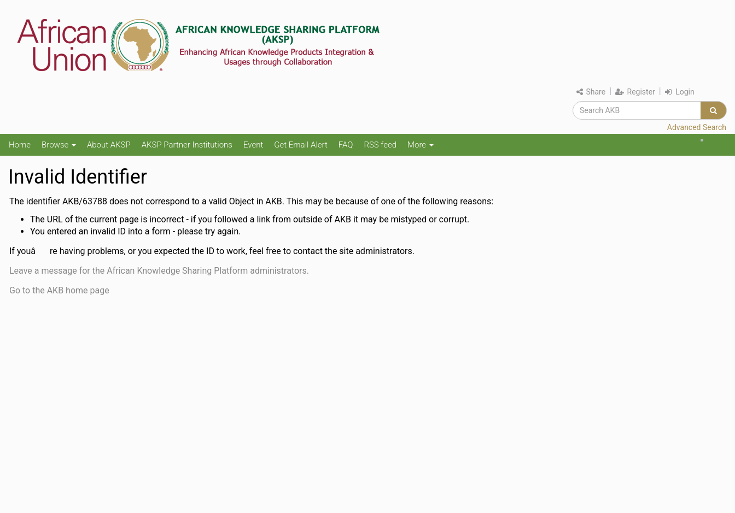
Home (20, 145)
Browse (59, 145)
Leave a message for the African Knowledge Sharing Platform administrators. (159, 271)
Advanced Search (696, 127)
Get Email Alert (301, 145)
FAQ (346, 145)
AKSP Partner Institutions (187, 145)
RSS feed (380, 145)
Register (635, 91)
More (420, 145)
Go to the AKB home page (59, 290)
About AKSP (109, 145)
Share (590, 91)
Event (253, 145)
